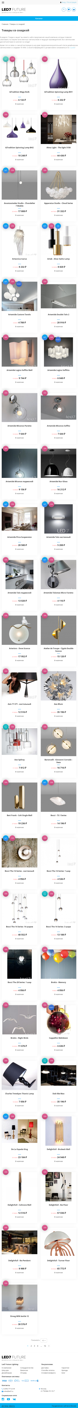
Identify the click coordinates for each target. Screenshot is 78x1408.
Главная (5, 24)
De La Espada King (19, 1149)
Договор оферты (8, 1406)
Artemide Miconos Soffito (58, 426)
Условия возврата (48, 1373)
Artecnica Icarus (19, 259)
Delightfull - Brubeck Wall (58, 1149)
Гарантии (65, 1368)
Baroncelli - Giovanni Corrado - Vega (59, 761)
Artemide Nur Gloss (58, 481)
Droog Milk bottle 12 (19, 1316)
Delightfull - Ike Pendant (19, 1260)
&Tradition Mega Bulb (19, 92)
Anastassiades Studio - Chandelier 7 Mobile (19, 204)
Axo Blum (58, 704)
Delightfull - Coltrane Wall (19, 1205)
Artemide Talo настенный (58, 537)
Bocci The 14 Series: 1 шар (58, 871)
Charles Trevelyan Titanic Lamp (19, 1093)
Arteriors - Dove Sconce (19, 648)
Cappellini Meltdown (58, 1038)
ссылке (72, 47)
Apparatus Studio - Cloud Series (58, 203)
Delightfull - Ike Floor (58, 1205)
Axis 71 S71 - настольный (19, 704)
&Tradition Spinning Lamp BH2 (19, 147)
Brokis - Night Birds (19, 1038)
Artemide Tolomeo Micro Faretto (58, 592)
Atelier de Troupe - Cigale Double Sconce (58, 649)
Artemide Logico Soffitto (58, 370)
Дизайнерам (7, 1373)
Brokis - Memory (58, 982)
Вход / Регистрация (69, 2)
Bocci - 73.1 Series (58, 815)
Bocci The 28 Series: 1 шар (19, 982)
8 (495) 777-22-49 (9, 1389)
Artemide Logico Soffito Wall (19, 370)
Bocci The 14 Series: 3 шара (58, 926)
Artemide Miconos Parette (19, 426)
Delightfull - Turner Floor (58, 1260)
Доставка (45, 1368)
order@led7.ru (8, 1391)
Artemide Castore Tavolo (19, 314)
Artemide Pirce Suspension (19, 537)
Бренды (65, 1370)
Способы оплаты (48, 1370)
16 (45, 1346)
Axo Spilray (19, 759)
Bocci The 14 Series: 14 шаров (19, 926)
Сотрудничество (26, 1368)
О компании (6, 1368)
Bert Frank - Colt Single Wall (19, 815)
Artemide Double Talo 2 (58, 314)
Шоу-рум (5, 1370)
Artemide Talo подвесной (19, 592)
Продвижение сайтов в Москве (64, 1406)
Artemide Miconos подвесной (19, 481)
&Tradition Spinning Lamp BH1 (58, 92)
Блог (63, 1373)
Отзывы (23, 1373)
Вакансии (24, 1370)
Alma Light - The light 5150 (59, 147)
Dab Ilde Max (58, 1093)
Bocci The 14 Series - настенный (19, 871)
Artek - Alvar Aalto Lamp (58, 259)
